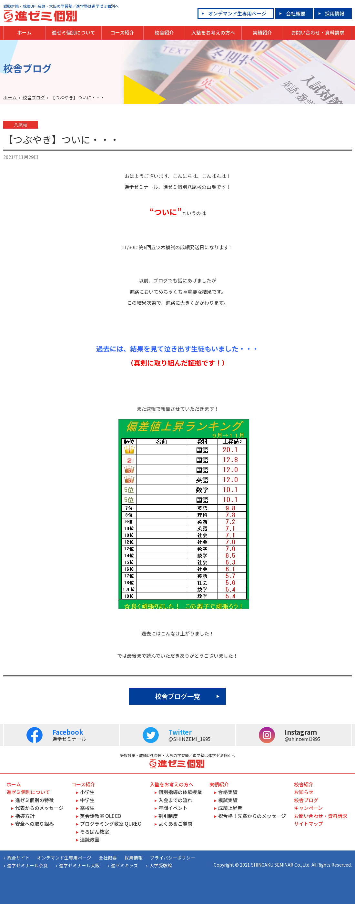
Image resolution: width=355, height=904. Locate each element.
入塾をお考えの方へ (213, 32)
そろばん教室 (94, 831)
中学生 (87, 800)
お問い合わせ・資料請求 (317, 32)
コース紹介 (122, 32)
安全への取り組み (34, 823)
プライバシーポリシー (172, 857)
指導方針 (25, 815)
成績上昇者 (230, 807)
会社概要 (295, 13)
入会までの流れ (175, 800)
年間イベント (173, 807)
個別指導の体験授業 (180, 792)
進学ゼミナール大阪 (79, 865)
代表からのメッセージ (39, 807)
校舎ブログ (34, 97)
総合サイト (18, 857)
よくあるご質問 (175, 823)
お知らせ (303, 792)
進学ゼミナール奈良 (27, 865)
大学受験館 (160, 865)
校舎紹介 (164, 32)
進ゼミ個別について (73, 32)
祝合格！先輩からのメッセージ (252, 815)
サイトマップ (308, 823)
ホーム (24, 32)
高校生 (87, 807)
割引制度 (168, 815)
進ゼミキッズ (124, 865)
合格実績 (228, 792)
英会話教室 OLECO (100, 815)
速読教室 (89, 839)
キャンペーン (308, 807)
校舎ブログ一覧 (177, 696)
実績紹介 (262, 32)
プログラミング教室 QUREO (111, 823)
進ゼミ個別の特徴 (34, 800)
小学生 (87, 792)
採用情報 (334, 13)
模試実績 (228, 800)
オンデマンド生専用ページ (237, 13)
